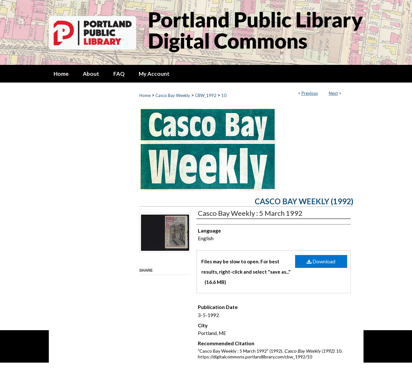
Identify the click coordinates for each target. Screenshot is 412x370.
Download (321, 261)
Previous (310, 93)
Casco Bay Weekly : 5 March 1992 (250, 213)
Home (145, 95)
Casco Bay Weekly (172, 95)
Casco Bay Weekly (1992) (304, 201)
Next (333, 93)
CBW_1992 (205, 95)
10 (223, 95)
